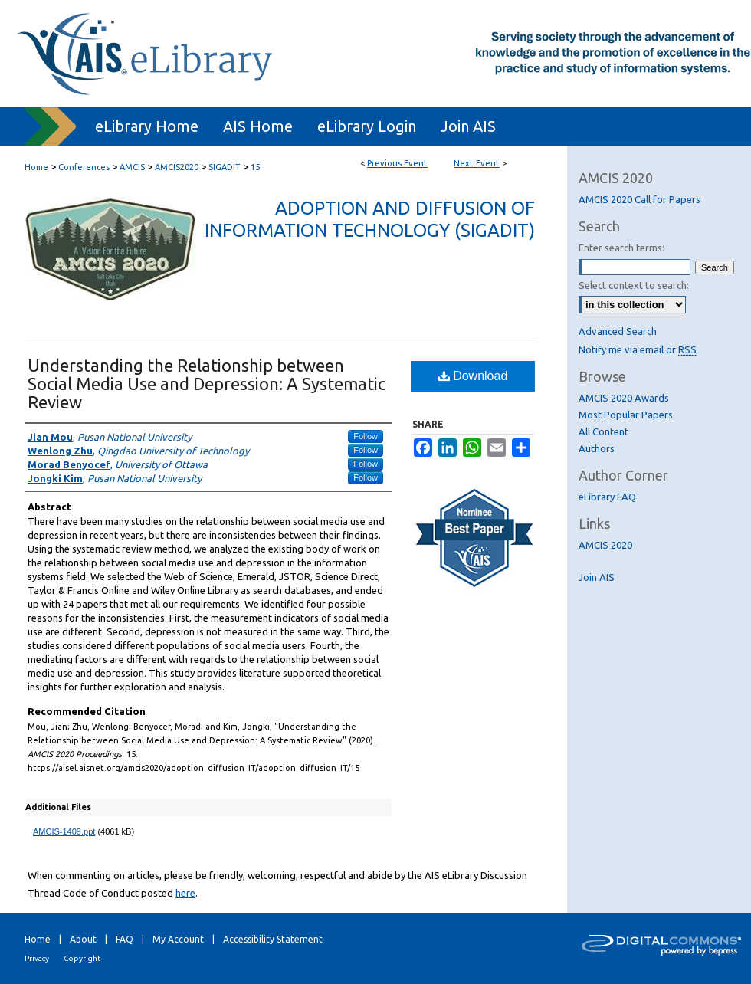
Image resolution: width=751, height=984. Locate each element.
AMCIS (133, 167)
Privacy (37, 958)
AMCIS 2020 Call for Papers (639, 199)
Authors (597, 448)
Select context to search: (634, 285)
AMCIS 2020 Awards (624, 397)
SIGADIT (225, 167)
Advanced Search (618, 331)
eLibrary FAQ (607, 496)
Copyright (82, 958)
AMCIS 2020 (605, 545)
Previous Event (397, 163)
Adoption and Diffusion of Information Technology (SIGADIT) (370, 219)
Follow (365, 436)
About (83, 939)
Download (473, 375)
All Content (603, 431)
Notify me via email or (638, 349)
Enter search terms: (621, 247)
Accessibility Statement (273, 939)
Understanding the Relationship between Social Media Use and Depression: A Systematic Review (206, 384)
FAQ (124, 939)
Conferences (85, 167)
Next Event (477, 163)
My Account (178, 939)
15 (255, 167)
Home (36, 167)
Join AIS (597, 577)
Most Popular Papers (626, 414)
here (185, 892)
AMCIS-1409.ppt (64, 831)
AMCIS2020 (178, 167)
